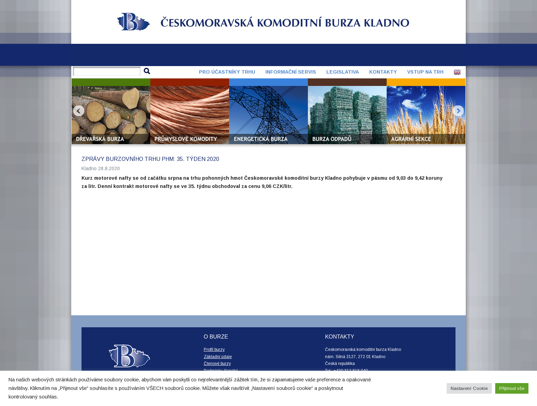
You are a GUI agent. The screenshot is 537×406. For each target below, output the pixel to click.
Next (458, 110)
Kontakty (383, 72)
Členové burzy (217, 363)
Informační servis (290, 72)
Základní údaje (218, 356)
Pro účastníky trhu (227, 72)
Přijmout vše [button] (511, 388)
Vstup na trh (425, 72)
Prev (78, 110)
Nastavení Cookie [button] (469, 388)
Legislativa (342, 72)
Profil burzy (214, 349)
